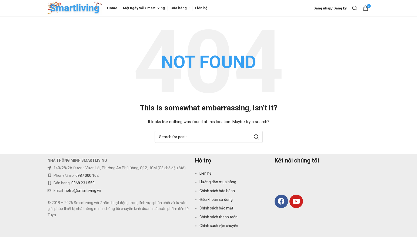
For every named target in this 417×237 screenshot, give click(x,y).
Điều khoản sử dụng (216, 199)
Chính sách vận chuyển (218, 226)
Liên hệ (205, 173)
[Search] (354, 8)
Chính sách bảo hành (217, 191)
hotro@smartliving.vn (83, 190)
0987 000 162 (87, 175)
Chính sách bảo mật (216, 208)
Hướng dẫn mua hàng (217, 182)
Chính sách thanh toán (218, 217)
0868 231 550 (83, 183)
